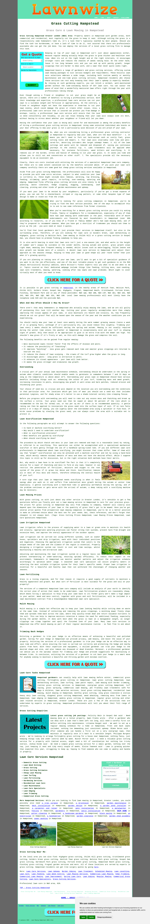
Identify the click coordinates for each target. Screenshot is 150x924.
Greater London (67, 701)
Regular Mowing (104, 877)
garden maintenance (116, 803)
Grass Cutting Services (64, 879)
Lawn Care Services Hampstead (41, 757)
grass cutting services (84, 78)
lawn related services (31, 701)
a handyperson (54, 816)
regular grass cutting (108, 698)
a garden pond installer (113, 806)
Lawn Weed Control (55, 874)
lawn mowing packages (55, 73)
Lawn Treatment (85, 871)
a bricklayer (82, 803)
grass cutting (107, 46)
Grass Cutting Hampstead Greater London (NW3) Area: (46, 36)
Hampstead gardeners (47, 677)
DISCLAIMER (125, 18)
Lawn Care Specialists (40, 879)
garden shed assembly (119, 816)
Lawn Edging (88, 877)
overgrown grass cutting (100, 685)
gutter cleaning (39, 813)
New (38, 905)
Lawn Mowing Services (77, 874)
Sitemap (21, 905)
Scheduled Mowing (103, 871)
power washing (41, 819)
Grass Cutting (30, 905)
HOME (96, 18)
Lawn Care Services (36, 871)
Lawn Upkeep (54, 871)
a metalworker (119, 808)
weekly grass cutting (70, 698)
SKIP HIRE (122, 811)
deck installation (41, 806)
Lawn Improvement (53, 877)
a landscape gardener (73, 813)
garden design (75, 806)
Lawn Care (24, 874)
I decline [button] (91, 917)
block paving (106, 813)
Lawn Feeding (38, 874)
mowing (74, 340)
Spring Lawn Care (72, 877)
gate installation (84, 808)
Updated (43, 905)
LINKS (102, 18)
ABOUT (109, 18)
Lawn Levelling (121, 871)
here (96, 867)
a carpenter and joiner (44, 808)
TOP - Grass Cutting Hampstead (35, 888)
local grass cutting (91, 690)
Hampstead (68, 288)
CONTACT (116, 18)
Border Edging (69, 871)
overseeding (85, 372)
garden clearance (85, 816)
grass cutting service (57, 125)
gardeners (60, 811)
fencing (35, 811)
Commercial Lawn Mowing (101, 874)
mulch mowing (52, 693)
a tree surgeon (50, 803)
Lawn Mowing (51, 905)
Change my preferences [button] (104, 917)
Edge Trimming (122, 874)
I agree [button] (83, 917)
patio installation (90, 811)
